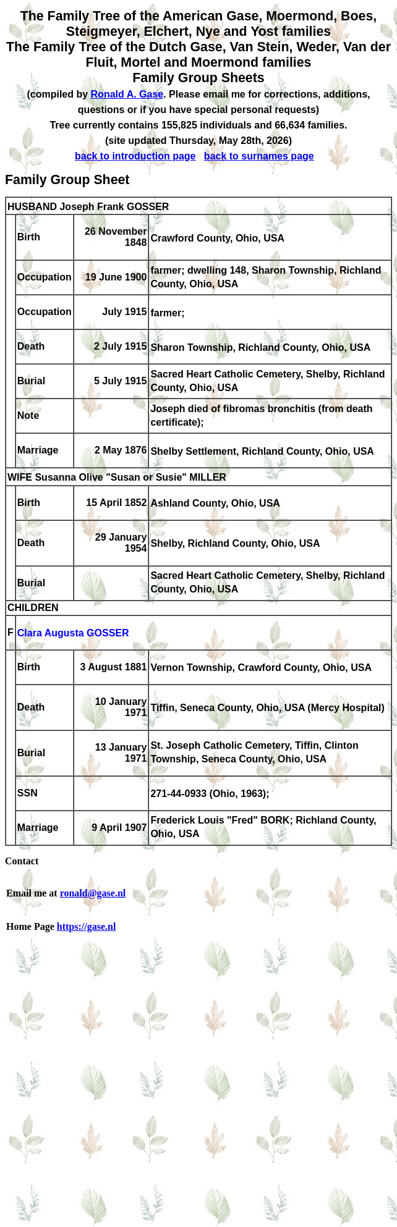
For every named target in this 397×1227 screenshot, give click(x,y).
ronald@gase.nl (93, 893)
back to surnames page (259, 156)
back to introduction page (135, 156)
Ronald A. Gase (127, 94)
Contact (21, 861)
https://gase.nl (86, 926)
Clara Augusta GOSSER (73, 633)
